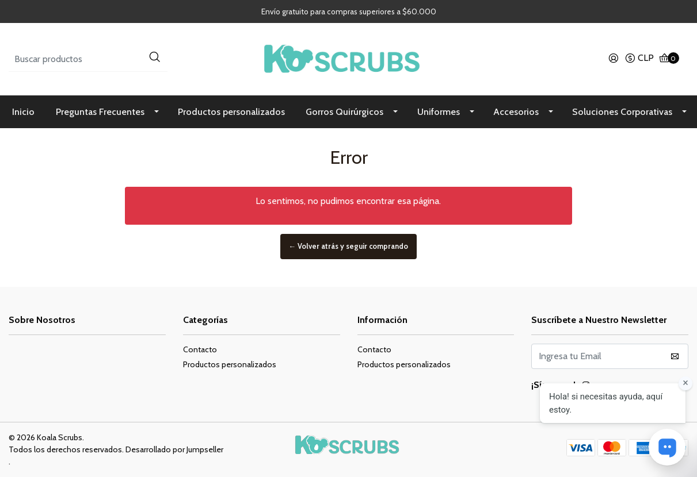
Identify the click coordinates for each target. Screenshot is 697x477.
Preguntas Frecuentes (100, 111)
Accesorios (516, 111)
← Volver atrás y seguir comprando (349, 247)
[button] (639, 59)
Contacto (200, 349)
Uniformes (438, 111)
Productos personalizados (231, 111)
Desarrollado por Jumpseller (174, 449)
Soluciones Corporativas (622, 111)
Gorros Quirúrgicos (344, 111)
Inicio (23, 111)
